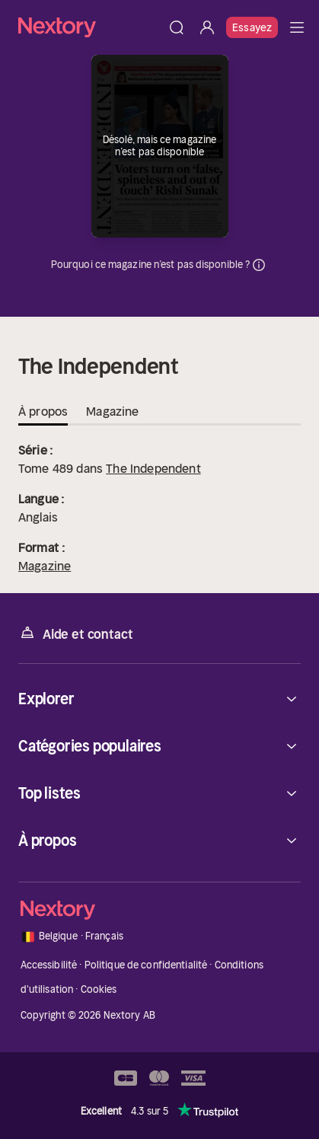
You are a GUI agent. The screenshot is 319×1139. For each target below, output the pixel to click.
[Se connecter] (207, 27)
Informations (259, 265)
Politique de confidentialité (146, 965)
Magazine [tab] (112, 411)
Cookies (99, 989)
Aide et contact (75, 633)
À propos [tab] (43, 411)
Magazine (44, 565)
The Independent (153, 468)
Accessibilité (49, 965)
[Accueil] (89, 27)
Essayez (252, 27)
